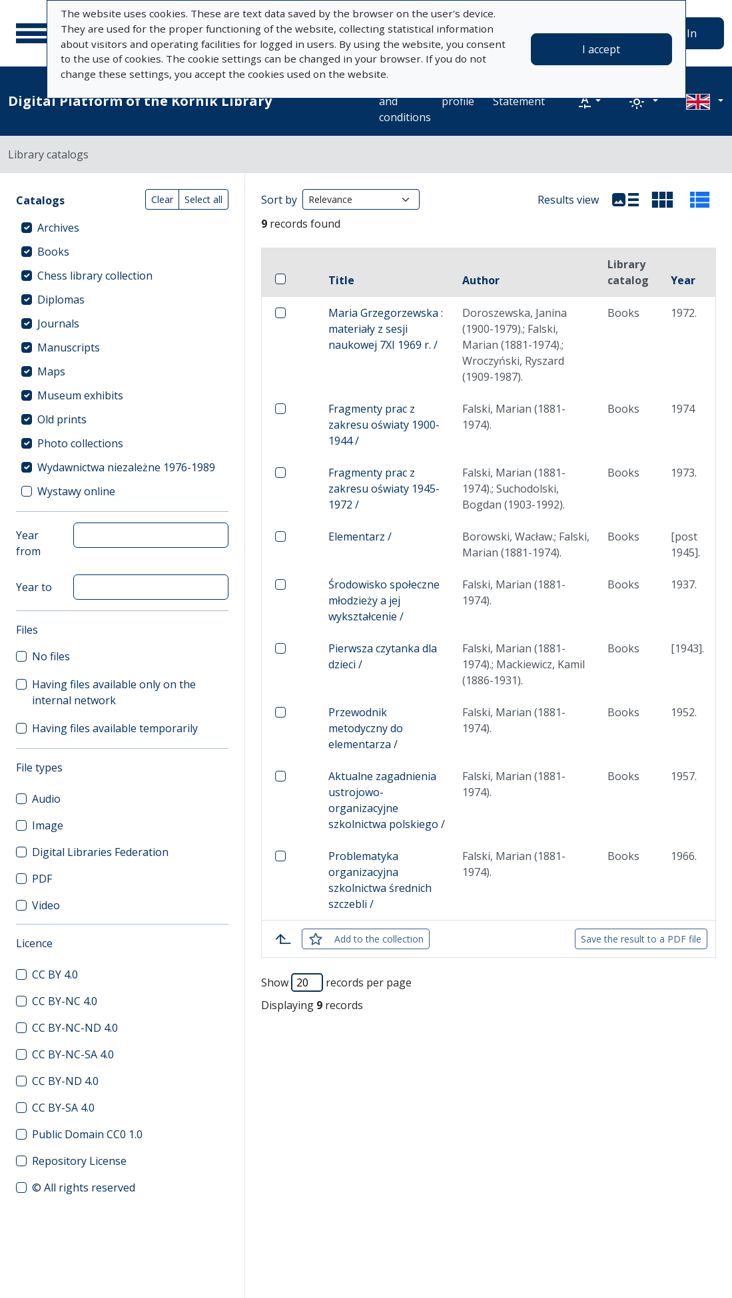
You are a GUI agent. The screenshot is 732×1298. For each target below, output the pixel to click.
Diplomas (61, 299)
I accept (601, 49)
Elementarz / (360, 536)
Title (341, 280)
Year (683, 280)
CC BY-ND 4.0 (65, 1081)
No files (51, 656)
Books (53, 251)
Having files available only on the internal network (114, 692)
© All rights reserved (83, 1187)
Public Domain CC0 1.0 (87, 1134)
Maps (51, 371)
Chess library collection (95, 275)
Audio (46, 798)
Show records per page (336, 982)
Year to (34, 587)
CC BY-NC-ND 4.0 (75, 1027)
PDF (42, 878)
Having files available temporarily (115, 728)
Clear (162, 199)
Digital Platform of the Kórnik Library (140, 101)
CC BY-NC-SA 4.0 (73, 1054)
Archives (58, 227)
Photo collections (80, 443)
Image (47, 825)
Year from (28, 543)
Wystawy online (76, 491)
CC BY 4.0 (55, 974)
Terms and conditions (405, 101)
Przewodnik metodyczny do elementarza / (365, 728)
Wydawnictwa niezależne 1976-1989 (126, 467)
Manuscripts (68, 347)
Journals (58, 323)
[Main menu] (32, 33)
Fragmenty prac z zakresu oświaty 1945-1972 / (384, 488)
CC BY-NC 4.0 (64, 1001)
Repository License (79, 1161)
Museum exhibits (80, 395)
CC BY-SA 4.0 (63, 1107)
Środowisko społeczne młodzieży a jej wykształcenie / (384, 600)
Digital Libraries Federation (100, 852)
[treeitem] (122, 227)
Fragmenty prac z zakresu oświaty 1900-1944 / (384, 424)
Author (481, 280)
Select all (203, 199)
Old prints (62, 419)
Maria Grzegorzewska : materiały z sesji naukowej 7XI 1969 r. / (385, 329)
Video (46, 905)
